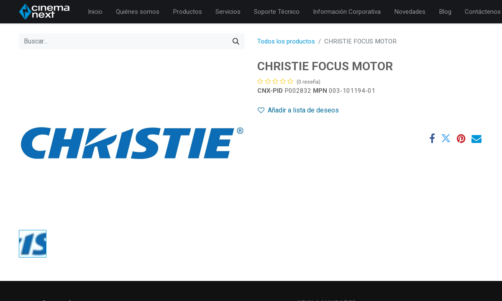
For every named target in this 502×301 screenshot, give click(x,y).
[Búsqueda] (236, 41)
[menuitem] (95, 12)
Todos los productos (286, 41)
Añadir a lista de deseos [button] (298, 110)
